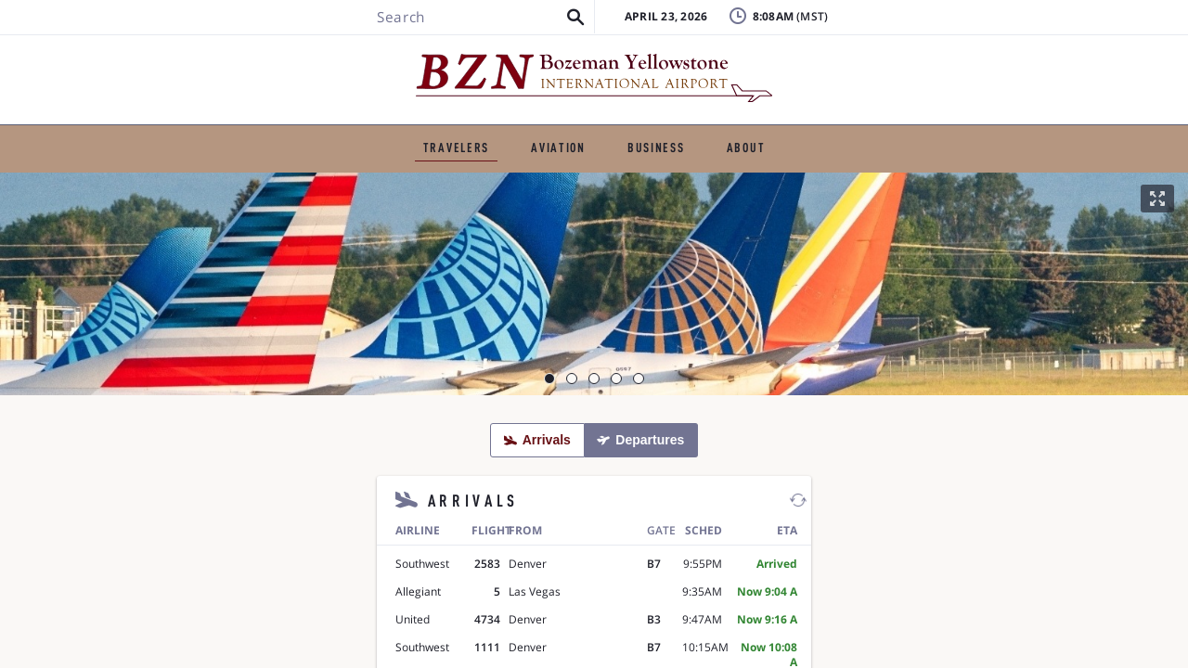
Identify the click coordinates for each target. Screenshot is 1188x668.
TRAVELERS (312, 134)
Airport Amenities (759, 182)
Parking (494, 182)
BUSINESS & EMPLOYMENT (643, 134)
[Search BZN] (200, 67)
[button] (301, 67)
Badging (1059, 32)
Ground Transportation (349, 182)
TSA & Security (610, 182)
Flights (207, 182)
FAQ (892, 60)
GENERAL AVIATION (450, 134)
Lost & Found (923, 32)
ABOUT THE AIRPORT (841, 134)
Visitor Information (922, 182)
